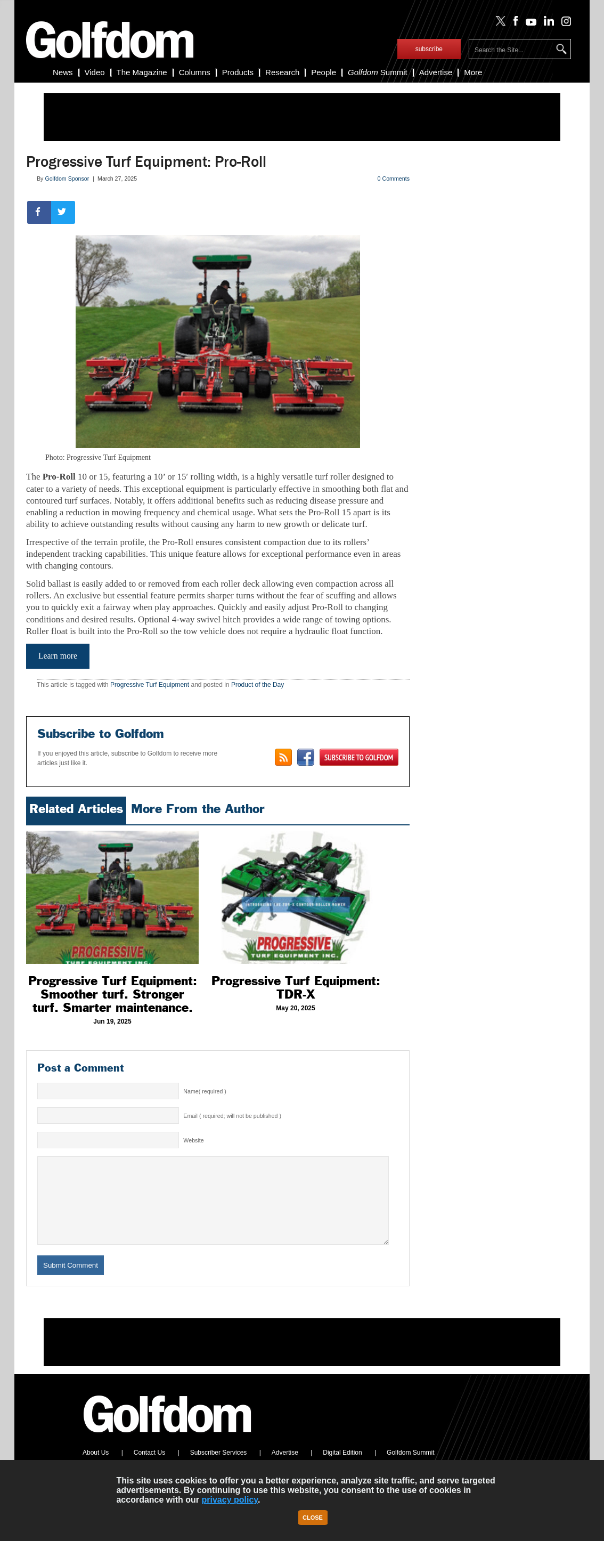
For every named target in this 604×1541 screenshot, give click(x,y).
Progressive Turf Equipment (149, 684)
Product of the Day (257, 684)
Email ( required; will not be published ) (232, 1116)
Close (313, 1517)
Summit (377, 72)
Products (238, 72)
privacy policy (230, 1499)
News (63, 72)
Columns (194, 72)
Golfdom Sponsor (67, 178)
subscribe (429, 49)
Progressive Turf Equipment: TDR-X (295, 988)
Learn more (57, 655)
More (473, 72)
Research (282, 72)
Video (95, 72)
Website (193, 1140)
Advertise (436, 72)
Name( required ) (204, 1091)
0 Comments (394, 178)
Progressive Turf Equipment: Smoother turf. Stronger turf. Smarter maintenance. (112, 994)
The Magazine (142, 72)
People (323, 72)
